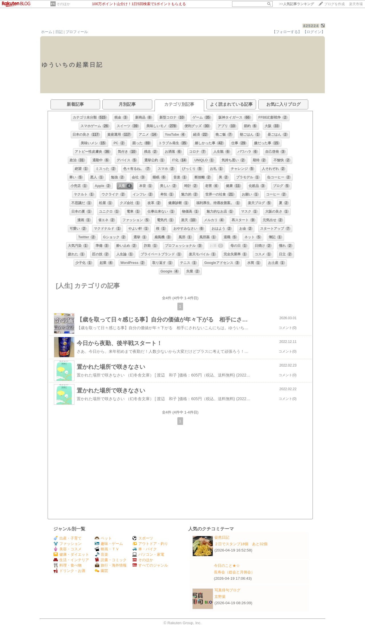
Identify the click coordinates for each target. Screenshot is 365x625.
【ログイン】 (314, 32)
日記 (59, 32)
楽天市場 (356, 4)
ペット (103, 538)
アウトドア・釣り (150, 543)
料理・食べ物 (67, 565)
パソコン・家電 (148, 554)
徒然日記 (221, 537)
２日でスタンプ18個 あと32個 (240, 544)
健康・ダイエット (71, 554)
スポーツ (142, 538)
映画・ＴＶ (107, 549)
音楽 (101, 554)
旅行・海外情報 (111, 565)
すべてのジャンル (150, 565)
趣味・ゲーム (109, 543)
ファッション (67, 543)
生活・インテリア (71, 560)
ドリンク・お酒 (69, 571)
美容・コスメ (67, 549)
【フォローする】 (287, 32)
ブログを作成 (334, 4)
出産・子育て (67, 538)
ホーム (46, 32)
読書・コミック (111, 560)
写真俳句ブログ (227, 590)
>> (296, 4)
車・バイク (144, 549)
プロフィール (77, 32)
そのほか (63, 4)
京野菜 (220, 597)
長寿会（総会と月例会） (234, 572)
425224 (311, 26)
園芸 (101, 571)
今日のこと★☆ (227, 565)
